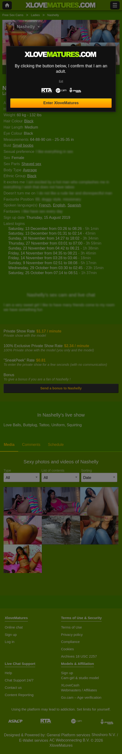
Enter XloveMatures (60, 103)
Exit (61, 81)
